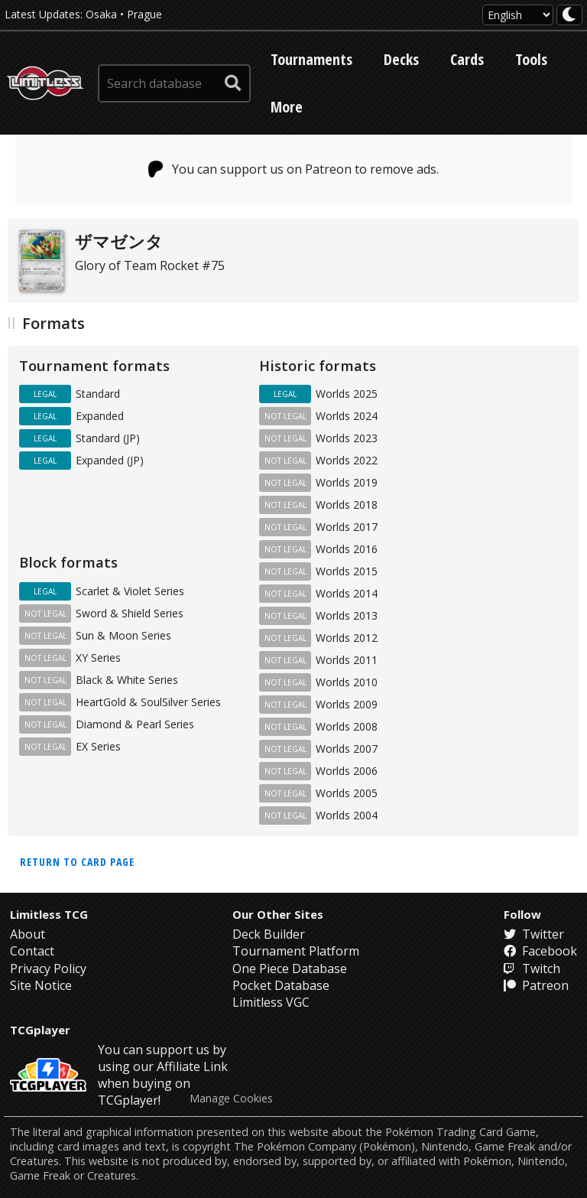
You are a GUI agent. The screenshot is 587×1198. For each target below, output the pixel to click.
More (287, 106)
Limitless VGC (271, 1002)
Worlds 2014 (347, 593)
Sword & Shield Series (129, 613)
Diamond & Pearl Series (135, 724)
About (27, 934)
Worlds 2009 (347, 704)
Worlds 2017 (347, 526)
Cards (467, 59)
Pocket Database (280, 985)
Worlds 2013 (347, 615)
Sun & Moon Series (123, 635)
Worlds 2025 (347, 393)
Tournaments (311, 59)
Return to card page (77, 862)
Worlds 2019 (347, 482)
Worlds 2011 (347, 660)
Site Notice (41, 985)
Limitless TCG (49, 914)
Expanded (100, 416)
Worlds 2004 (347, 815)
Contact (32, 950)
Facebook (540, 950)
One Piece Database (289, 968)
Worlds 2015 (347, 571)
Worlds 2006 (347, 770)
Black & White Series (127, 679)
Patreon (536, 985)
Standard (98, 393)
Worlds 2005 (347, 793)
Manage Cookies (231, 1098)
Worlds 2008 (347, 726)
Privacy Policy (48, 968)
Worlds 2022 (347, 460)
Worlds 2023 (347, 438)
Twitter (534, 934)
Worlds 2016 (347, 549)
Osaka (101, 14)
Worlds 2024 (347, 416)
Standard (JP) (108, 438)
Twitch (532, 968)
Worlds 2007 (347, 748)
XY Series (98, 657)
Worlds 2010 (347, 682)
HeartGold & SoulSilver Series (148, 702)
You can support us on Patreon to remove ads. (293, 169)
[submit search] (233, 83)
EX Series (98, 746)
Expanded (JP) (110, 460)
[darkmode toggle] (569, 15)
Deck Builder (268, 934)
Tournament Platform (295, 950)
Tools (531, 59)
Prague (144, 14)
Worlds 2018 (347, 504)
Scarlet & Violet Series (130, 591)
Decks (401, 59)
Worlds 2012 (347, 637)
